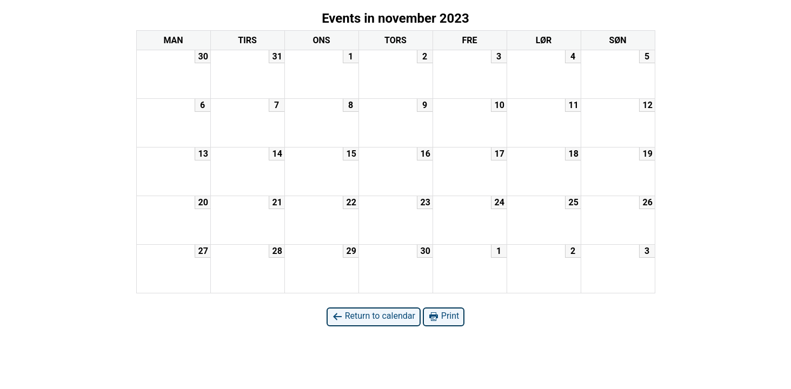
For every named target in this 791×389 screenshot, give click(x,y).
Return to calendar (373, 316)
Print (443, 316)
